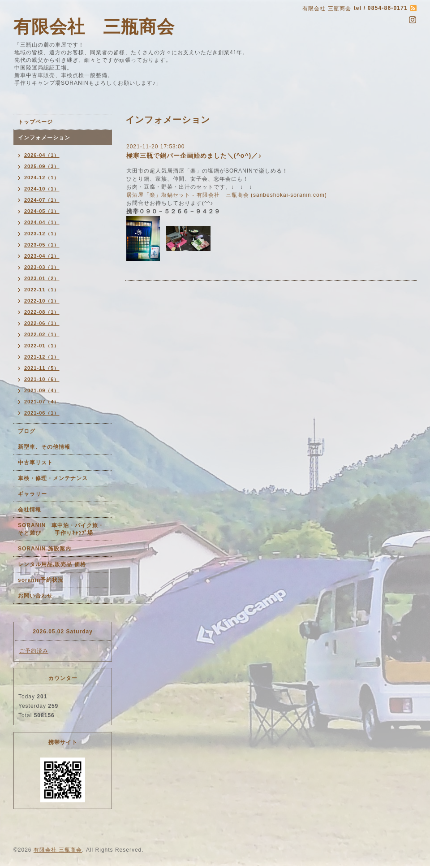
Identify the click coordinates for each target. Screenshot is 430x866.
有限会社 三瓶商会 (94, 26)
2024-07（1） (42, 200)
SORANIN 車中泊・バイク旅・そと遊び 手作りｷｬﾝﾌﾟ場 (61, 529)
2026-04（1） (42, 155)
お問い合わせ (35, 596)
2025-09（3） (42, 166)
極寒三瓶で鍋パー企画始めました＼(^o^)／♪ (194, 155)
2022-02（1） (42, 334)
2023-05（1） (42, 244)
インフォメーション (44, 137)
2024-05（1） (42, 211)
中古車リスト (35, 462)
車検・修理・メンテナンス (53, 478)
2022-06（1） (42, 323)
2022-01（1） (42, 345)
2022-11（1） (42, 289)
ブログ (26, 431)
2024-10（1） (42, 188)
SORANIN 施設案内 (44, 549)
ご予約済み (33, 651)
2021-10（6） (42, 379)
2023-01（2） (42, 278)
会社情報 (29, 510)
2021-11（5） (42, 368)
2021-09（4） (42, 390)
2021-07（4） (42, 401)
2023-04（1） (42, 256)
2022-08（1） (42, 312)
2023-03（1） (42, 267)
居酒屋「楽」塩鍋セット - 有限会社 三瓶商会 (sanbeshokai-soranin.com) (226, 195)
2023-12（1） (42, 233)
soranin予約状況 (41, 580)
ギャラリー (32, 494)
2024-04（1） (42, 222)
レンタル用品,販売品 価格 (52, 564)
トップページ (35, 122)
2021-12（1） (42, 356)
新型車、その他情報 (44, 447)
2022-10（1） (42, 300)
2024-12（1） (42, 177)
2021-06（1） (42, 413)
